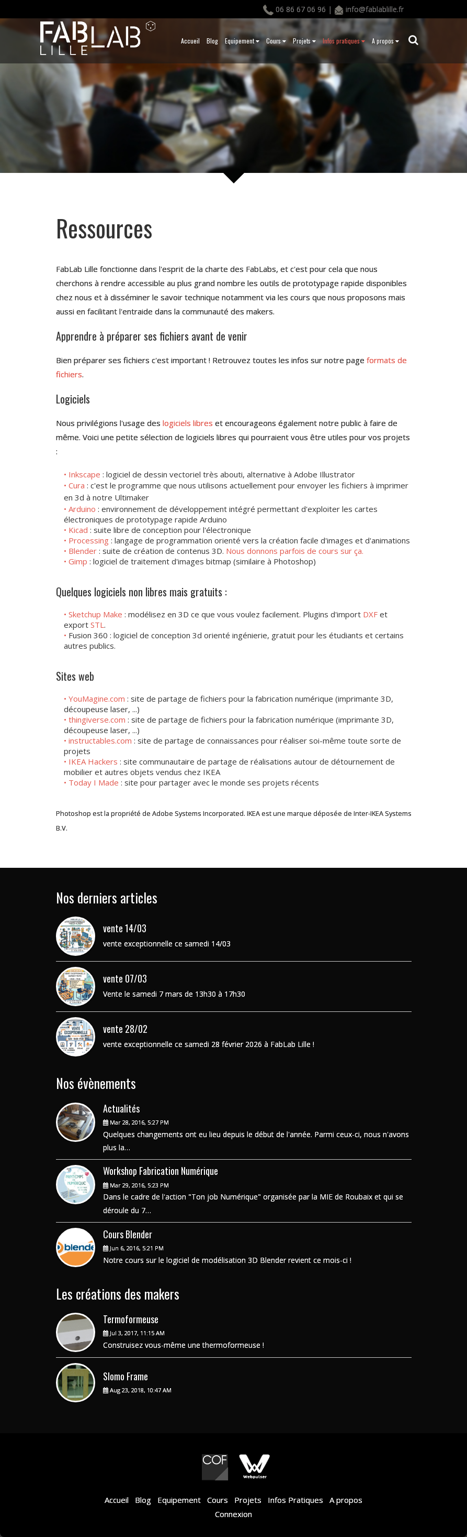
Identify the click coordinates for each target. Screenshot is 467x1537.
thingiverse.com (97, 719)
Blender (84, 551)
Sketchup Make (95, 614)
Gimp (78, 561)
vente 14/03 (124, 928)
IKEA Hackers (93, 761)
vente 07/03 (125, 978)
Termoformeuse (130, 1319)
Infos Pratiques (294, 1500)
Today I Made (94, 782)
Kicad (79, 530)
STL (97, 624)
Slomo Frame (125, 1376)
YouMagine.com (97, 698)
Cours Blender (127, 1234)
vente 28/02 (125, 1028)
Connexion (233, 1514)
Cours (276, 40)
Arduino (83, 509)
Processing (90, 540)
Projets (304, 40)
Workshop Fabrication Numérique (160, 1171)
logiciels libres (188, 423)
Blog (212, 40)
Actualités (121, 1108)
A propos (385, 40)
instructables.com (100, 740)
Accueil (190, 40)
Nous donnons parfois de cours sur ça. (294, 551)
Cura (78, 485)
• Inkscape (83, 474)
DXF (371, 614)
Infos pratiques (344, 40)
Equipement (242, 40)
